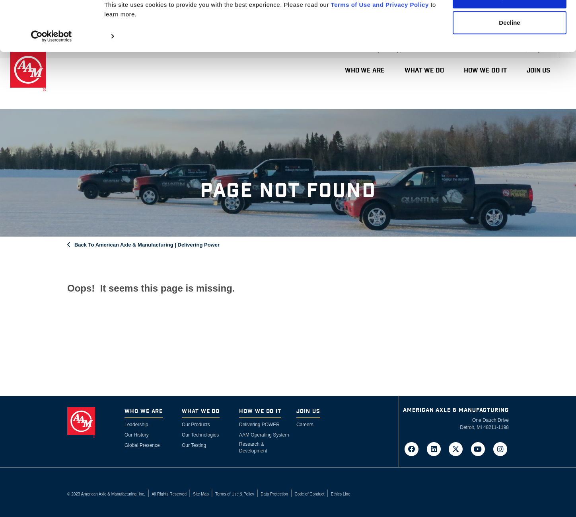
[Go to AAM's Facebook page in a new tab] (414, 448)
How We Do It (260, 411)
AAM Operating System (264, 435)
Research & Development (253, 447)
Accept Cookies (509, 21)
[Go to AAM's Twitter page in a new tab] (458, 448)
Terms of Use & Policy (234, 494)
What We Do (201, 411)
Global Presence (142, 445)
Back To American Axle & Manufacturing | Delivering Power (147, 245)
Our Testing (194, 445)
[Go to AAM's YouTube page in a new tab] (480, 448)
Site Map (200, 494)
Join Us (308, 411)
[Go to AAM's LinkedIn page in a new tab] (436, 448)
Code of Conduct (309, 494)
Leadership (136, 424)
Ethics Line (340, 494)
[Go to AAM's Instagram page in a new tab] (500, 448)
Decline (509, 47)
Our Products (196, 424)
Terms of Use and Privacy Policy (380, 28)
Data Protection (274, 494)
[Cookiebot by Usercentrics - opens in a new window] (51, 61)
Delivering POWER (259, 424)
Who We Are (144, 411)
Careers (304, 424)
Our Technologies (200, 435)
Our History (137, 435)
